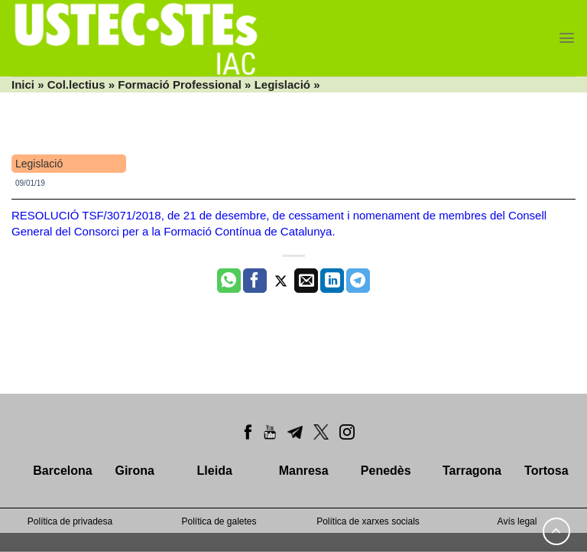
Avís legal (517, 521)
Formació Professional (180, 84)
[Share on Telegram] (358, 280)
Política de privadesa (70, 521)
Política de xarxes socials (368, 521)
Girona (134, 470)
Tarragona (472, 470)
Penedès (386, 470)
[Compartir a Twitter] (281, 280)
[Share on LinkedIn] (332, 280)
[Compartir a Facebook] (255, 280)
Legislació (282, 84)
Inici (22, 84)
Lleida (214, 470)
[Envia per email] (306, 280)
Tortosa (546, 470)
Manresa (304, 470)
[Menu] (567, 38)
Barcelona (62, 470)
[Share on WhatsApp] (229, 280)
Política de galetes (218, 521)
